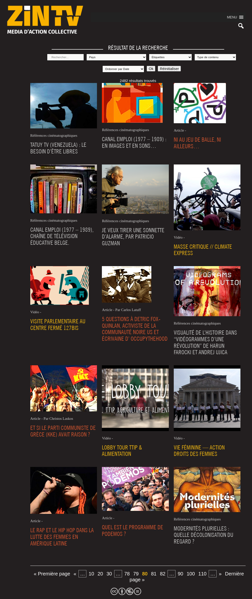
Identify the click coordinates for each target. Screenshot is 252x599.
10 (91, 573)
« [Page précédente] (75, 573)
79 (136, 573)
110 (202, 573)
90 (180, 573)
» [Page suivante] (220, 573)
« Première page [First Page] (52, 573)
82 (162, 573)
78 (127, 573)
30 (109, 573)
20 (100, 573)
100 (191, 573)
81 (154, 573)
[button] (232, 17)
